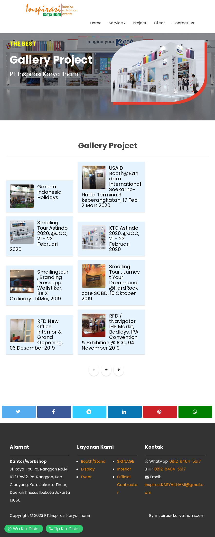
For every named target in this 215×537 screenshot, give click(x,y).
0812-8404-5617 (185, 461)
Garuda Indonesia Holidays (49, 192)
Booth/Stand (93, 461)
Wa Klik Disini (23, 529)
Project (140, 23)
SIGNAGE (125, 461)
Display (88, 469)
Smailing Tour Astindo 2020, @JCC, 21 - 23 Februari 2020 (39, 236)
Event (86, 477)
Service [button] (117, 23)
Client (159, 23)
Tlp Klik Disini (64, 529)
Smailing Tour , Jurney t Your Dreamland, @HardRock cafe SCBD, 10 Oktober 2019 (111, 282)
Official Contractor (127, 484)
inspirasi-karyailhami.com (179, 515)
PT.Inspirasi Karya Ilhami (67, 515)
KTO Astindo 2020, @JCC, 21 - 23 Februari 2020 (124, 239)
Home (96, 23)
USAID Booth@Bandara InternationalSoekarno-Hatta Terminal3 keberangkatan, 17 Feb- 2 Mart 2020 (111, 187)
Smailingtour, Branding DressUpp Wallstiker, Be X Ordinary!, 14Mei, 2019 (39, 285)
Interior (124, 469)
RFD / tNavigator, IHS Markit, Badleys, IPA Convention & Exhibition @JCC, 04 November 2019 (110, 331)
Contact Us (183, 23)
